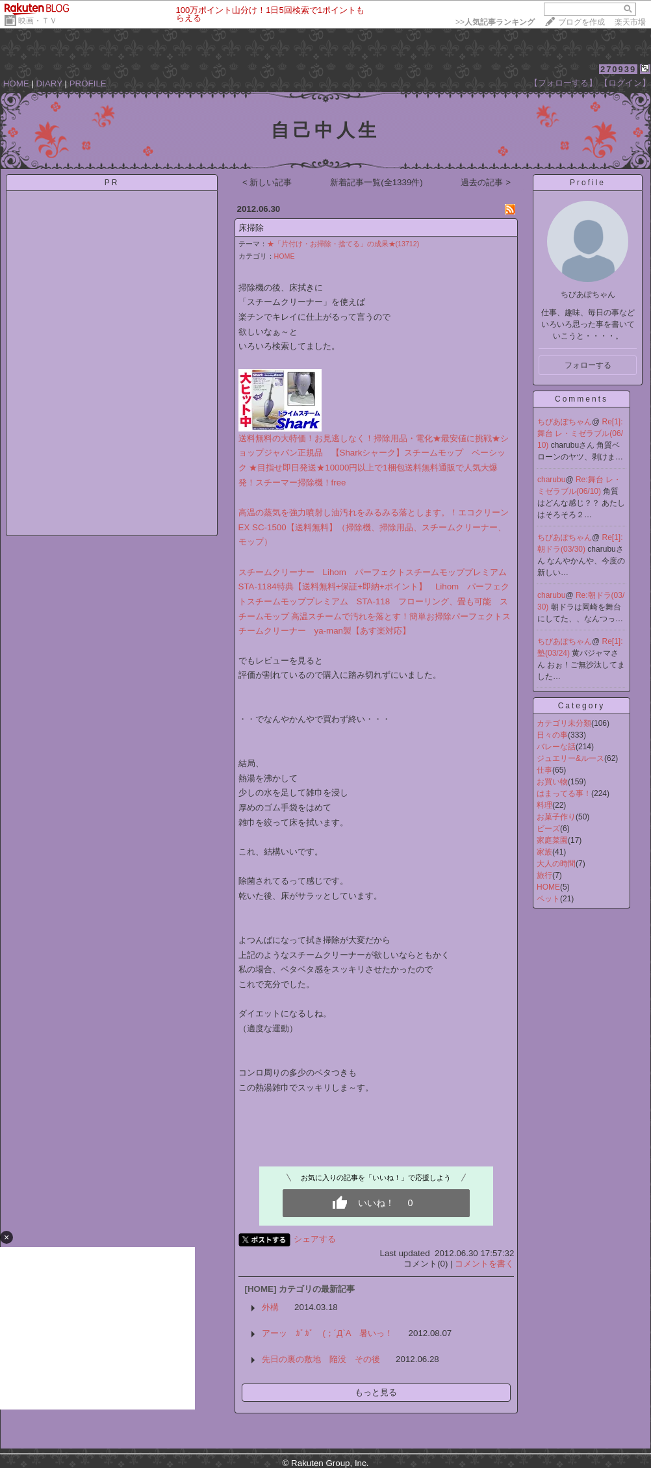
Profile (588, 182)
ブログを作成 (581, 22)
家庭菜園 (552, 840)
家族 (544, 851)
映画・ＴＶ (37, 20)
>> (495, 22)
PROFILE (88, 83)
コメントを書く (484, 1263)
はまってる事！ (564, 793)
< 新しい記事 (267, 182)
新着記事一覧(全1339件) (376, 182)
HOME (16, 83)
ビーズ (548, 828)
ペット (548, 898)
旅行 (544, 875)
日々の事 (552, 735)
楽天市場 (630, 22)
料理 (544, 805)
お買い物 (552, 781)
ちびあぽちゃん (564, 421)
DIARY (49, 83)
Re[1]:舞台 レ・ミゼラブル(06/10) (580, 433)
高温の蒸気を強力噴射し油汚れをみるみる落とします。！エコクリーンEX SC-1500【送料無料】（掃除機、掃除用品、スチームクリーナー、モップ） (373, 527)
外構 (270, 1307)
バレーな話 (556, 746)
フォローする (588, 365)
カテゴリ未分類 (564, 723)
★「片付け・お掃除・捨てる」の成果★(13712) (343, 244)
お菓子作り (556, 816)
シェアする (315, 1239)
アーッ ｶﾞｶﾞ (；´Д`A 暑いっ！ (327, 1333)
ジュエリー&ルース (570, 758)
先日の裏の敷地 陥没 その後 (321, 1359)
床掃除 (251, 228)
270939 (618, 69)
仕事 (544, 770)
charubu (551, 479)
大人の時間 (556, 863)
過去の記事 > (486, 182)
